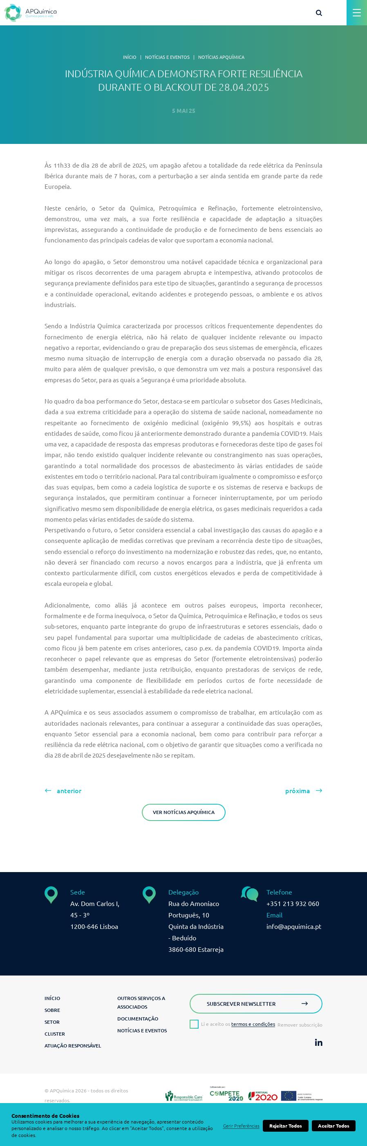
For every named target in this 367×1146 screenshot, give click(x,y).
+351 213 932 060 (292, 903)
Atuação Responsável (73, 1045)
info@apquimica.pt (293, 926)
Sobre (52, 1010)
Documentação (137, 1018)
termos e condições (253, 1024)
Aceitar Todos (333, 1125)
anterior (69, 790)
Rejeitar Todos (285, 1125)
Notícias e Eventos (167, 57)
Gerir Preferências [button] (241, 1126)
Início (130, 57)
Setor (52, 1022)
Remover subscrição (299, 1025)
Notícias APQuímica (221, 57)
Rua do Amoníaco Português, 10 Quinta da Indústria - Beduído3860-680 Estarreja (196, 926)
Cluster (55, 1033)
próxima (297, 790)
